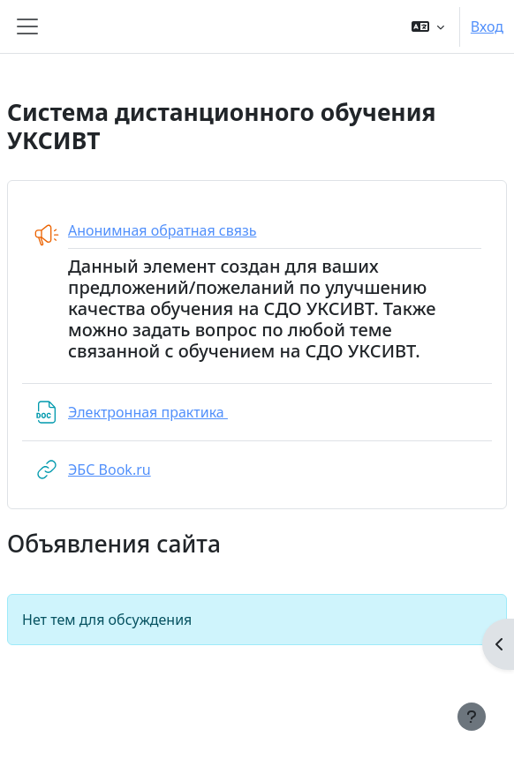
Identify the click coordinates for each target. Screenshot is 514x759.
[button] (428, 26)
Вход (487, 26)
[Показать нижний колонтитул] (471, 717)
